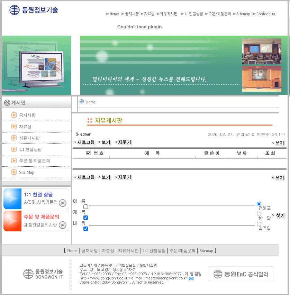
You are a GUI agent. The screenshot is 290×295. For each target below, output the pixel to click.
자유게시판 (29, 138)
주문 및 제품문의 (34, 160)
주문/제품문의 (183, 250)
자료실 (25, 126)
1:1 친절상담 (30, 149)
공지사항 (27, 115)
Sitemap (206, 250)
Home (90, 102)
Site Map (26, 172)
